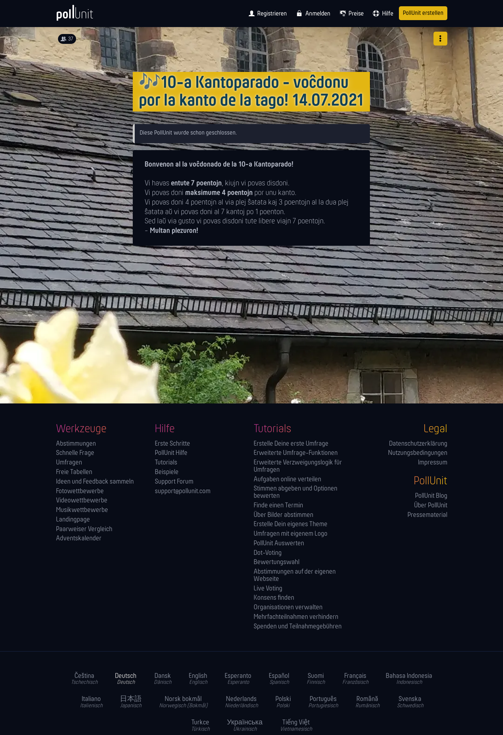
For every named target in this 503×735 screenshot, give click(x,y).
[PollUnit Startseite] (85, 15)
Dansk (162, 679)
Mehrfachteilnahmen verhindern (296, 617)
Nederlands (241, 702)
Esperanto (238, 679)
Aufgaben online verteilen (287, 479)
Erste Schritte (172, 443)
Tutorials (166, 462)
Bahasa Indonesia (409, 679)
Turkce (200, 725)
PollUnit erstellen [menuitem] (423, 13)
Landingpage (73, 519)
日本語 (131, 702)
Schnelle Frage (75, 453)
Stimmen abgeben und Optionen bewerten (295, 492)
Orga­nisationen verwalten (288, 607)
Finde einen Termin (278, 505)
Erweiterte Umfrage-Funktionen (296, 453)
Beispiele (167, 472)
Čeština (84, 679)
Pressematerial (427, 515)
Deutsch (125, 679)
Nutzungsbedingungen (417, 453)
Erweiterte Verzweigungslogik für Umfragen (298, 466)
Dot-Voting (268, 553)
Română (367, 702)
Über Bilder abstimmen (283, 515)
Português (323, 702)
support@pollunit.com (182, 491)
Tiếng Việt (296, 725)
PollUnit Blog (431, 496)
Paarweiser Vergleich (84, 529)
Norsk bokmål (183, 702)
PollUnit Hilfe (171, 453)
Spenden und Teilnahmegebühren (298, 626)
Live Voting (268, 588)
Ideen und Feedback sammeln (95, 481)
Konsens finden (274, 597)
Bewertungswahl (276, 562)
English (198, 679)
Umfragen (69, 462)
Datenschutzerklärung (418, 443)
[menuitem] (266, 13)
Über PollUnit (430, 505)
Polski (283, 702)
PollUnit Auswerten (279, 543)
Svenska (410, 702)
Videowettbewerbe (81, 500)
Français (355, 679)
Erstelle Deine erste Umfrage (291, 443)
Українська (245, 725)
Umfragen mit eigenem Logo (290, 533)
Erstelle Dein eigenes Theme (290, 524)
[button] (440, 39)
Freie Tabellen (74, 472)
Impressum (432, 462)
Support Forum (174, 481)
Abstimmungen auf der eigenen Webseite (295, 575)
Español (279, 679)
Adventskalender (78, 538)
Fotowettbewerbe (80, 491)
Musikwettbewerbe (82, 510)
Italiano (91, 702)
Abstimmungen (76, 443)
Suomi (316, 679)
